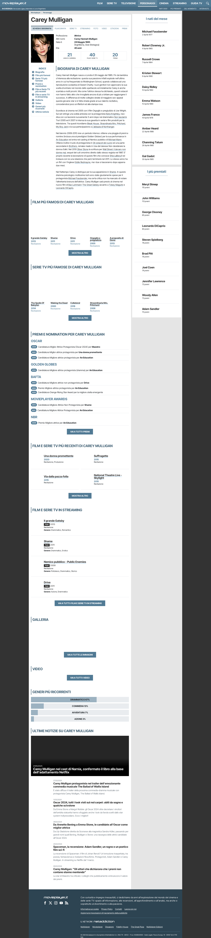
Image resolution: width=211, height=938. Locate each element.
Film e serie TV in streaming (42, 95)
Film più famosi (42, 75)
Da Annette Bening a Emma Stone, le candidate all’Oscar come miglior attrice (90, 826)
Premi (124, 28)
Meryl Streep (150, 184)
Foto (96, 28)
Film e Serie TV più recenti (42, 90)
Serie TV (112, 3)
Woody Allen (150, 295)
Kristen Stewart (151, 73)
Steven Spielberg (152, 239)
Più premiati (175, 9)
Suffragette (101, 456)
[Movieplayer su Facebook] (45, 903)
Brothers (73, 146)
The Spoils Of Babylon (38, 304)
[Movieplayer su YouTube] (61, 903)
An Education (62, 139)
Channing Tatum (152, 142)
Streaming (180, 3)
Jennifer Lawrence (153, 281)
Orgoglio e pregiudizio (95, 239)
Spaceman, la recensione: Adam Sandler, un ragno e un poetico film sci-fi (90, 848)
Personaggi (47, 12)
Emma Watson (151, 100)
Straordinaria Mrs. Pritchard (112, 123)
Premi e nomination (40, 85)
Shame (113, 172)
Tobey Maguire (116, 184)
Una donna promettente (58, 456)
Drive (73, 238)
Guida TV (196, 3)
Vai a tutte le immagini (80, 654)
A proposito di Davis (117, 239)
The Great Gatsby (90, 184)
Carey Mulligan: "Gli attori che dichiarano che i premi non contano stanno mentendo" (87, 870)
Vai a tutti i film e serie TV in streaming (80, 603)
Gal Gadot (148, 156)
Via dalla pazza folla (56, 476)
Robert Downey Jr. (153, 45)
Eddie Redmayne (82, 162)
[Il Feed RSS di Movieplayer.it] (66, 903)
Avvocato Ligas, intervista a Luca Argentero (29, 9)
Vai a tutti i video (80, 677)
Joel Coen (148, 267)
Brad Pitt (147, 253)
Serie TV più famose (41, 79)
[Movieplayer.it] (14, 3)
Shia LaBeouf (116, 155)
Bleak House (93, 123)
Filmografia (60, 28)
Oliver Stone (82, 149)
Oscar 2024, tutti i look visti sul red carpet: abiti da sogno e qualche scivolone (88, 804)
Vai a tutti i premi (80, 431)
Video (104, 28)
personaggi (147, 3)
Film (100, 3)
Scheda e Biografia (42, 28)
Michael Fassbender (77, 178)
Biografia (39, 72)
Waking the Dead (59, 303)
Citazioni (114, 28)
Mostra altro (80, 253)
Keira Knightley (113, 113)
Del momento (190, 9)
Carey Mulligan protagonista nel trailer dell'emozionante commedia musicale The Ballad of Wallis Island (86, 785)
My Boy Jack (62, 126)
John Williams (151, 198)
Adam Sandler (150, 309)
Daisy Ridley (149, 87)
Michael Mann (115, 139)
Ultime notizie (42, 111)
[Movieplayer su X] (50, 903)
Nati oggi (163, 9)
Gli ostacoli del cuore (102, 143)
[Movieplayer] (56, 897)
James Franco (151, 114)
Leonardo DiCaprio (64, 188)
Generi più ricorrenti (40, 107)
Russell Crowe (151, 59)
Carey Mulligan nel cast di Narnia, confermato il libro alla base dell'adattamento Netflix (78, 770)
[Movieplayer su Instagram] (56, 903)
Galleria (39, 100)
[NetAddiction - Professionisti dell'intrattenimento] (104, 921)
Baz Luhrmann (75, 184)
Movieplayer (36, 12)
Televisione (128, 3)
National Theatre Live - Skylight (108, 476)
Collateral (75, 303)
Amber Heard (150, 128)
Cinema (164, 3)
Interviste (204, 9)
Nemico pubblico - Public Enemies (65, 561)
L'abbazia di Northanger (103, 126)
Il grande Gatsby (39, 238)
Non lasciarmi (120, 117)
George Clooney (152, 212)
